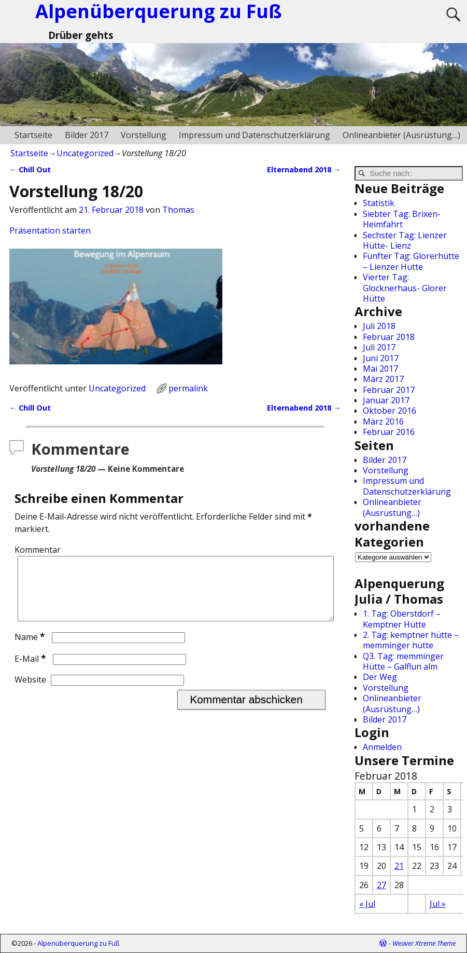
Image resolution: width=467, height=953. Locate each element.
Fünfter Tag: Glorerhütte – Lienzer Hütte (411, 261)
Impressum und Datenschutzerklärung (254, 135)
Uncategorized (85, 153)
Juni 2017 (381, 358)
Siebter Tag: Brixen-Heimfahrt (402, 219)
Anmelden (382, 747)
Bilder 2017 (86, 135)
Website (30, 692)
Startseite (33, 135)
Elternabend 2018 (304, 169)
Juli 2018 (379, 326)
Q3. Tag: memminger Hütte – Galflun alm (403, 661)
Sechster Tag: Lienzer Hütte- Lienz (405, 240)
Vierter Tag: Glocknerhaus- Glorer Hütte (405, 287)
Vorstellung (143, 135)
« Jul (367, 903)
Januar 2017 (386, 400)
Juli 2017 (379, 347)
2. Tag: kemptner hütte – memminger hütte (411, 640)
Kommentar (38, 549)
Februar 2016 (389, 432)
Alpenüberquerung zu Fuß (78, 943)
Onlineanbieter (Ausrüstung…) (401, 135)
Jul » (438, 903)
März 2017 (383, 379)
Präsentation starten (50, 230)
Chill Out (30, 169)
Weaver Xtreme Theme (424, 943)
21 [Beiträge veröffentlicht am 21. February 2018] (399, 866)
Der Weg (380, 677)
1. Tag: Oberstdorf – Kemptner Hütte (402, 619)
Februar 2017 (389, 390)
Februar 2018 (389, 337)
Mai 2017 (380, 368)
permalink (188, 388)
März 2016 (383, 421)
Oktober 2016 (389, 410)
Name (31, 649)
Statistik (378, 203)
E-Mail (31, 671)
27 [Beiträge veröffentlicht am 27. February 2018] (381, 885)
